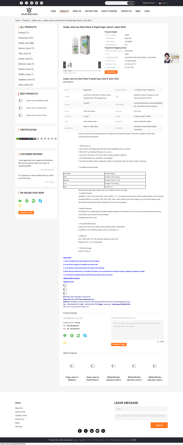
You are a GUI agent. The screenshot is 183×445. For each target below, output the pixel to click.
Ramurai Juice (24, 64)
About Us (77, 11)
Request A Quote (148, 3)
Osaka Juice (36, 20)
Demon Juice (24, 48)
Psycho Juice (24, 69)
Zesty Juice (23, 85)
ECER (134, 440)
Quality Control (109, 11)
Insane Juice (24, 59)
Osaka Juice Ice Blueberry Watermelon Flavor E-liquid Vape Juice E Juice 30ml (72, 378)
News (137, 11)
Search (130, 3)
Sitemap (18, 427)
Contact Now (111, 72)
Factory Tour (91, 11)
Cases (147, 11)
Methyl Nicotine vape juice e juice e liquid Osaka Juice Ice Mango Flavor (155, 378)
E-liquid (21, 32)
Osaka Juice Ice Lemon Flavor (36, 115)
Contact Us (126, 11)
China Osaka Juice (65, 440)
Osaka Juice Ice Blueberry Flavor (37, 101)
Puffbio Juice (24, 74)
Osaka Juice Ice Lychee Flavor (36, 108)
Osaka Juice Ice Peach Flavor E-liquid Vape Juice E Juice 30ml (92, 378)
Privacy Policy (53, 440)
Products (64, 11)
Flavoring (22, 38)
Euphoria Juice (25, 79)
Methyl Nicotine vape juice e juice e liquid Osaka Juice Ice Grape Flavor (134, 378)
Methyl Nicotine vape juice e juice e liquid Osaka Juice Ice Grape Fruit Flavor (113, 378)
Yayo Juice (23, 53)
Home (53, 11)
